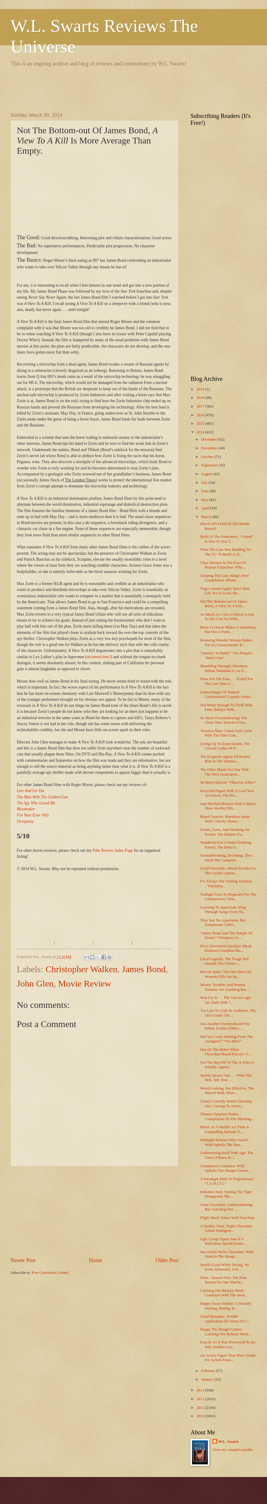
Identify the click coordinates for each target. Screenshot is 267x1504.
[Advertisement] (119, 88)
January (207, 1379)
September (209, 465)
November (209, 448)
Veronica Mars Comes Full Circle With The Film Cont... (226, 733)
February (208, 1371)
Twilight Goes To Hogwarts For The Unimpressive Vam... (228, 896)
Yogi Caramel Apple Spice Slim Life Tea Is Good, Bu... (225, 590)
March (206, 517)
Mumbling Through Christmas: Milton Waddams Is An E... (224, 668)
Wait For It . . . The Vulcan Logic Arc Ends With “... (225, 1000)
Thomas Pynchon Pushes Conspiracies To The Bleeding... (227, 1116)
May (205, 500)
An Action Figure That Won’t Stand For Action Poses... (227, 1357)
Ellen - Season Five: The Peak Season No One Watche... (223, 1280)
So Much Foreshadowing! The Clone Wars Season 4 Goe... (224, 720)
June (205, 491)
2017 (200, 406)
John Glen (35, 983)
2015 (200, 423)
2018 (200, 398)
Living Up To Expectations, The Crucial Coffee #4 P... (225, 746)
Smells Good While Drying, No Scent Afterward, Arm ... (224, 1267)
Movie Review (84, 983)
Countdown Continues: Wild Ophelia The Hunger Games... (225, 1168)
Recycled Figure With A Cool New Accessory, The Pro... (227, 793)
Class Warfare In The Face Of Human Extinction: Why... (223, 565)
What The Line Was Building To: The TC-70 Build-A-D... (225, 551)
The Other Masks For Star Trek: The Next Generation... (225, 771)
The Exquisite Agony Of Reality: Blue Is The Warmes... (225, 759)
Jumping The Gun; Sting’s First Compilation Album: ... (224, 578)
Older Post (166, 1260)
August (207, 474)
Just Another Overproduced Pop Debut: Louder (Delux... (225, 1026)
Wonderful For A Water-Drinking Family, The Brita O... (225, 844)
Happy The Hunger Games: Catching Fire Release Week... (225, 1331)
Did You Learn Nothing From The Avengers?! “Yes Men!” (226, 1039)
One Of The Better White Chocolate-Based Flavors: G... (225, 1051)
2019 (200, 389)
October (207, 457)
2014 (200, 432)
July (204, 483)
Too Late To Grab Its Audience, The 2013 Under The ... (228, 1012)
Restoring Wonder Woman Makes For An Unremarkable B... (226, 642)
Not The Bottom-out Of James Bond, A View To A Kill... (223, 603)
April (205, 508)
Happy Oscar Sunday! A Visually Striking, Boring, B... (225, 1305)
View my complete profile (232, 1450)
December (209, 439)
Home (95, 1260)
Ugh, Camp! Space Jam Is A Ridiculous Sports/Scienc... (223, 1241)
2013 (200, 1390)
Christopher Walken (82, 969)
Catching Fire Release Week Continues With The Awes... (224, 1292)
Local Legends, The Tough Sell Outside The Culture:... (224, 961)
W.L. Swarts (228, 1441)
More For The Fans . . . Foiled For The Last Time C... (226, 681)
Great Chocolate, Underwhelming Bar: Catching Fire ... (226, 1207)
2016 (200, 415)
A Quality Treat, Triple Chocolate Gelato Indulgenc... (226, 1228)
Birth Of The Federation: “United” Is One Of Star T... (227, 539)
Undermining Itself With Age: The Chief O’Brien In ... (226, 1155)
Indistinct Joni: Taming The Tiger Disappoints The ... (226, 1194)
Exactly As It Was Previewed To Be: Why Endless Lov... (228, 1344)
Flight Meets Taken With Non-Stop (227, 1218)
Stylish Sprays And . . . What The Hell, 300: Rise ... (226, 1077)
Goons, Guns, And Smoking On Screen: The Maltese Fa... (224, 831)
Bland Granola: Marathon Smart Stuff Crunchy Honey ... (225, 819)
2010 (200, 1416)
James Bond (144, 969)
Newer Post (23, 1260)
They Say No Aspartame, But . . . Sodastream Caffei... (225, 922)
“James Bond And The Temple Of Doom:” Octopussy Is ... (226, 935)
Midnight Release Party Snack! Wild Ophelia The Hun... (224, 1142)
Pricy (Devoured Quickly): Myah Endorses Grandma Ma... (225, 948)
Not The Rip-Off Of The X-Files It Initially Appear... (227, 1064)
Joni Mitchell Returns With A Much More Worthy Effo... (227, 806)
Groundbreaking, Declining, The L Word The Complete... (227, 857)
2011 (200, 1408)
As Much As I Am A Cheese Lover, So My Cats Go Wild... (227, 616)
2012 (200, 1399)
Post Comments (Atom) (50, 1272)
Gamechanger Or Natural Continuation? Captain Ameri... (226, 694)
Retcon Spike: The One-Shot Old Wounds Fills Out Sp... (225, 974)
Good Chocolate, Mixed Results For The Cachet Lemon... (228, 870)
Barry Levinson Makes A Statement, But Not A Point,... (228, 629)
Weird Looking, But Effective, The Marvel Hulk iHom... (227, 1090)
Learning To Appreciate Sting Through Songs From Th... (223, 909)
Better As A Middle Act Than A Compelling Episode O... (224, 1129)
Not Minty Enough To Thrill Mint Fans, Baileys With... (226, 707)
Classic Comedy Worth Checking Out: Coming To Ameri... (225, 1103)
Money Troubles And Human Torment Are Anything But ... (225, 987)
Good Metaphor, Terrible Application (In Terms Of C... (225, 1318)
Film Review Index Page (113, 850)
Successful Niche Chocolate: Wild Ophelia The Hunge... (226, 1254)
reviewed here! (98, 657)
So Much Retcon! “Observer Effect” (228, 782)
